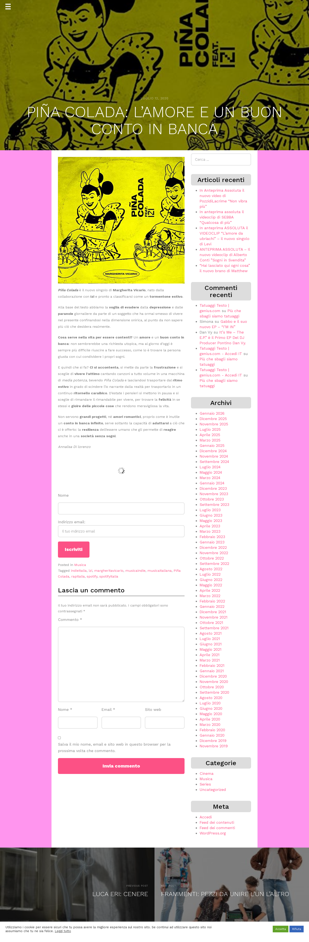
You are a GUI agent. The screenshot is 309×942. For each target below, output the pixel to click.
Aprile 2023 (210, 526)
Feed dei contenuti (217, 822)
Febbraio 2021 (212, 665)
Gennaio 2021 (212, 671)
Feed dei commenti (217, 827)
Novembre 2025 (214, 424)
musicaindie (135, 571)
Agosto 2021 (211, 633)
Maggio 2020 (211, 713)
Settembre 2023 (214, 504)
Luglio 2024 (210, 467)
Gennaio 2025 (212, 445)
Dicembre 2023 (213, 488)
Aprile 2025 (210, 434)
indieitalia (79, 571)
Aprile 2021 (210, 654)
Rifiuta (296, 929)
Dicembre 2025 (213, 418)
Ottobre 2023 (212, 499)
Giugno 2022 (211, 579)
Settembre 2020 (214, 692)
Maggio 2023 (211, 520)
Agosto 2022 (211, 569)
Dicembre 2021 (213, 612)
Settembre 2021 (214, 628)
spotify (92, 576)
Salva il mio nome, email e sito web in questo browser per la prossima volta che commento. (114, 747)
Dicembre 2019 (213, 740)
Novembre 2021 (213, 617)
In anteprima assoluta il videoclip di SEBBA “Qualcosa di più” (222, 217)
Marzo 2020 (210, 724)
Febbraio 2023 (212, 536)
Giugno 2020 (211, 708)
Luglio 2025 (210, 429)
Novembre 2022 (214, 553)
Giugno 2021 (211, 644)
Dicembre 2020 (213, 676)
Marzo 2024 (210, 477)
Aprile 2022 (210, 590)
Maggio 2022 (211, 585)
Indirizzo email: (121, 528)
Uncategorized (213, 789)
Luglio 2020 (210, 703)
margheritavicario (108, 571)
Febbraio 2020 (212, 730)
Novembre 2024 (214, 456)
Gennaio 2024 (212, 483)
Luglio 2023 (210, 510)
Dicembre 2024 (213, 451)
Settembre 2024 (214, 461)
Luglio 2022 (210, 574)
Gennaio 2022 (212, 606)
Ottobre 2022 (212, 558)
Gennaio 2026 (212, 413)
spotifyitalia (108, 576)
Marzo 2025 (210, 440)
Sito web (153, 709)
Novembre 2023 (214, 493)
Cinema (207, 773)
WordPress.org (213, 833)
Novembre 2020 (214, 681)
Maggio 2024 (211, 472)
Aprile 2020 (210, 719)
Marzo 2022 (210, 595)
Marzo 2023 (210, 531)
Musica (80, 565)
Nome (63, 495)
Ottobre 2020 (212, 687)
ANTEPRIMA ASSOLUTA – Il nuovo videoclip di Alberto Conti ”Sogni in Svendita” (225, 254)
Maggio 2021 (210, 649)
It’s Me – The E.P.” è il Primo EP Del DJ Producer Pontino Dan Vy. (223, 337)
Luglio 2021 (210, 638)
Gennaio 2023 (212, 542)
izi (90, 571)
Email (108, 709)
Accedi (206, 817)
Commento (70, 619)
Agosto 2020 (211, 697)
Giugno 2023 (211, 515)
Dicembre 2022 (213, 547)
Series (205, 784)
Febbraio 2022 (212, 601)
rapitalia (78, 576)
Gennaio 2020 (212, 735)
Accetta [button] (280, 929)
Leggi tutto (63, 931)
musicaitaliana (159, 571)
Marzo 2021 (210, 660)
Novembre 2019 (214, 746)
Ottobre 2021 (211, 622)
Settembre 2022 (214, 563)
